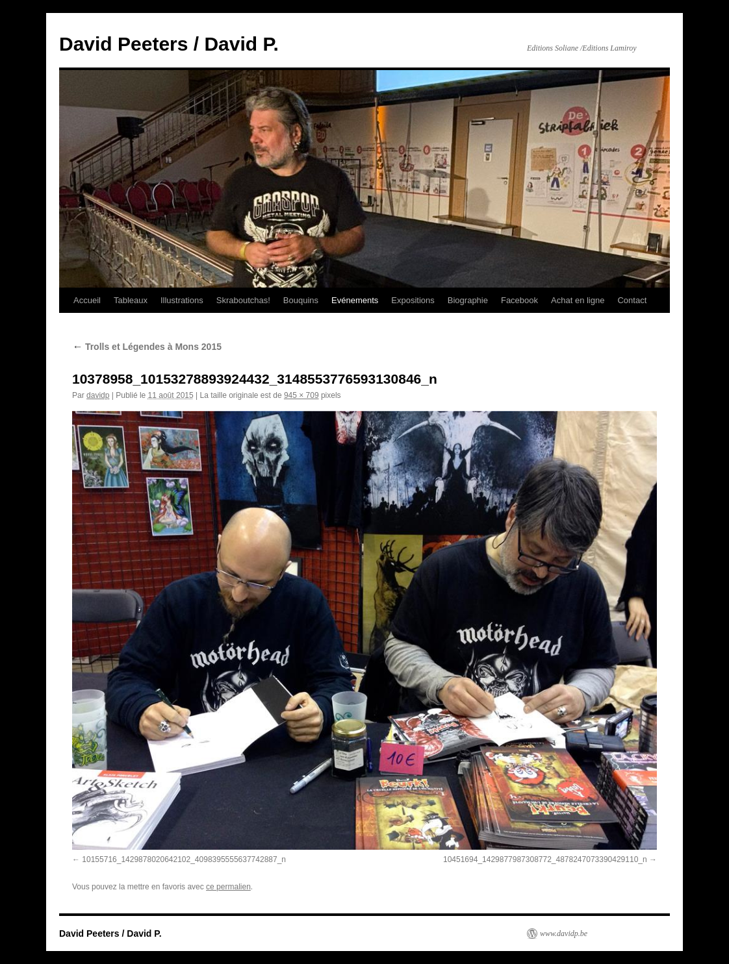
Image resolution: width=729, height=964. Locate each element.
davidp (97, 395)
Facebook (519, 300)
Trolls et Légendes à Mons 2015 (147, 346)
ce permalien (228, 886)
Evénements (354, 300)
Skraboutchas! (243, 300)
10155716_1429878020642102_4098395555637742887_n (184, 859)
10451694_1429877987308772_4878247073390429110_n (545, 859)
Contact (631, 300)
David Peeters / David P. (169, 44)
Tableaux (130, 300)
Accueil (87, 300)
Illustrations (181, 300)
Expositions (412, 300)
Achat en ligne (577, 300)
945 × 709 (301, 395)
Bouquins (300, 300)
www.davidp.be (563, 933)
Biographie (468, 300)
